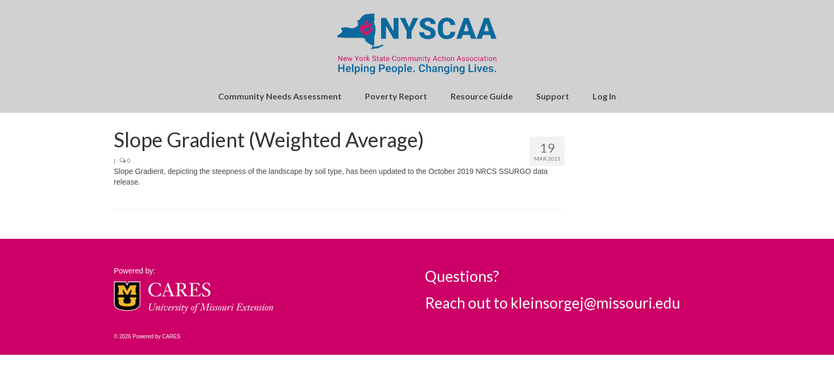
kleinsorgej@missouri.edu (595, 303)
